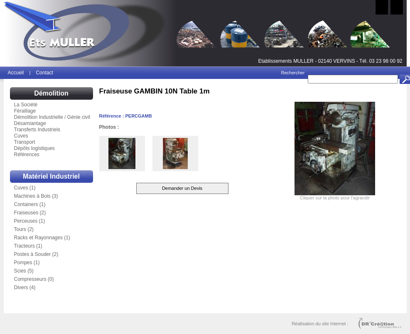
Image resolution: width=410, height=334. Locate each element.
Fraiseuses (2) (30, 213)
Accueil (16, 73)
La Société (26, 105)
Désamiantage (30, 123)
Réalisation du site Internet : (320, 323)
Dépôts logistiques (34, 148)
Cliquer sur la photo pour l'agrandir (335, 197)
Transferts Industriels (37, 130)
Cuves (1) (25, 188)
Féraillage (25, 111)
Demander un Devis (182, 188)
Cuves (21, 136)
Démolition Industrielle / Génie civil (52, 117)
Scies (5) (24, 271)
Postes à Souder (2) (36, 254)
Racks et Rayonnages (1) (42, 238)
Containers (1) (30, 204)
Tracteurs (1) (28, 246)
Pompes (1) (27, 262)
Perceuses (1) (29, 221)
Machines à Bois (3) (36, 196)
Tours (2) (24, 229)
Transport (24, 142)
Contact (44, 73)
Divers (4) (25, 287)
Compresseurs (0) (34, 279)
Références (26, 154)
